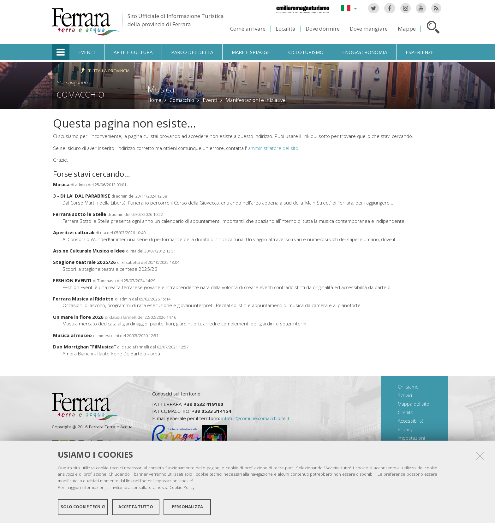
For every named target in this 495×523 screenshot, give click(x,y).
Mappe (407, 28)
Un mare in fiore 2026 (78, 317)
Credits (405, 412)
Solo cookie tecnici (83, 506)
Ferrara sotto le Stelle (79, 214)
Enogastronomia (364, 52)
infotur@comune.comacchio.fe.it (255, 418)
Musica (61, 184)
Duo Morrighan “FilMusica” (84, 346)
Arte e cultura (133, 52)
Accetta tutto (135, 506)
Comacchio (80, 94)
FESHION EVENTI (72, 280)
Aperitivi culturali (73, 232)
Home (154, 100)
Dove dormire (323, 28)
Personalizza (187, 506)
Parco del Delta (192, 52)
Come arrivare (247, 28)
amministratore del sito (273, 148)
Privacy (405, 429)
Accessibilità (411, 421)
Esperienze (420, 52)
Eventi (86, 52)
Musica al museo (72, 335)
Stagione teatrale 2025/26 (84, 262)
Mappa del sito (413, 404)
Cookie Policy (182, 487)
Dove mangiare (369, 28)
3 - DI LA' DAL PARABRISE (81, 196)
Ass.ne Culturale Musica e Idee (89, 250)
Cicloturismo (306, 52)
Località (285, 28)
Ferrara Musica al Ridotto (83, 298)
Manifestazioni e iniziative (255, 100)
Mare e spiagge (251, 52)
